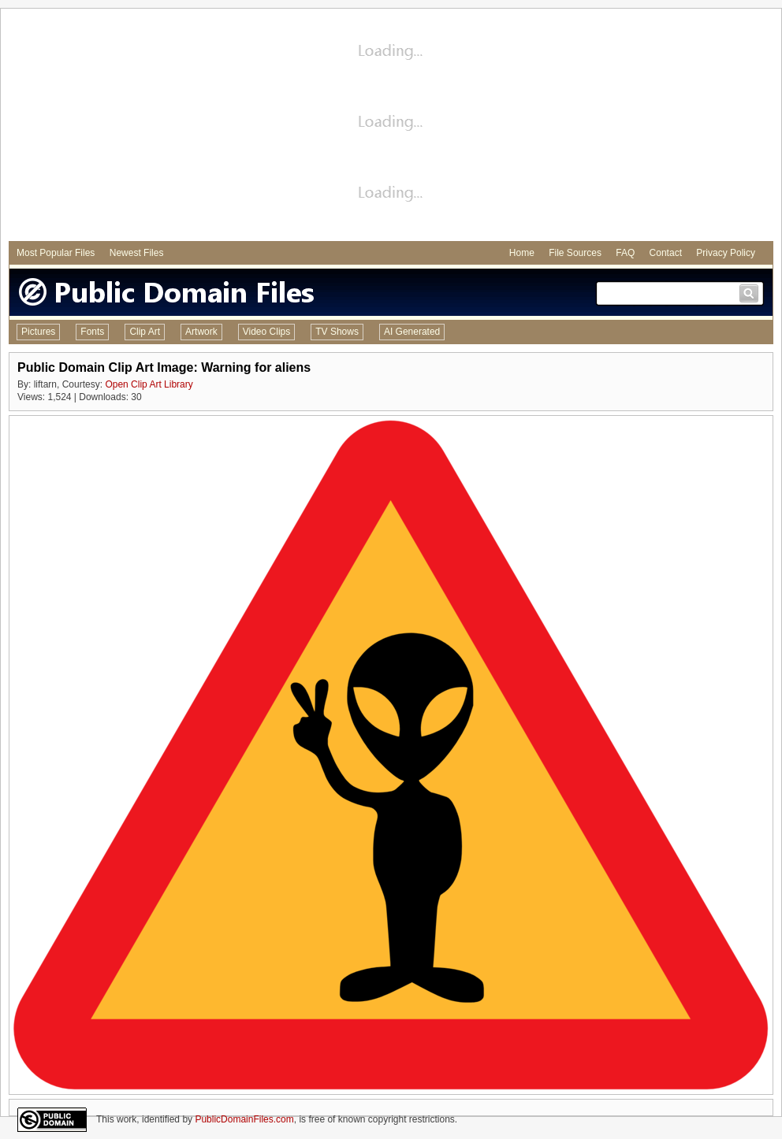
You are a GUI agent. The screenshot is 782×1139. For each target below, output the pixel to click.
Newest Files (137, 252)
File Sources (575, 252)
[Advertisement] (391, 127)
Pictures (38, 331)
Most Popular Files (56, 252)
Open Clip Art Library (148, 384)
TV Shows (337, 331)
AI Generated (412, 331)
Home (521, 252)
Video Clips (266, 331)
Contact (666, 252)
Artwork (201, 331)
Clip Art (144, 331)
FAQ (625, 252)
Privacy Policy (725, 252)
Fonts (92, 331)
